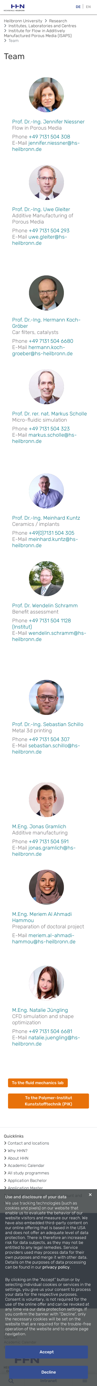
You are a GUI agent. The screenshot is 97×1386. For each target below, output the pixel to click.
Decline (48, 1372)
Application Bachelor (27, 1180)
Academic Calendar (26, 1165)
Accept (47, 1351)
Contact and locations (28, 1143)
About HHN (18, 1158)
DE (78, 7)
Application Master (25, 1188)
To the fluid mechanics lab (38, 1082)
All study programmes (28, 1173)
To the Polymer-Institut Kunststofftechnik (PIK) (48, 1100)
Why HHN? (17, 1150)
